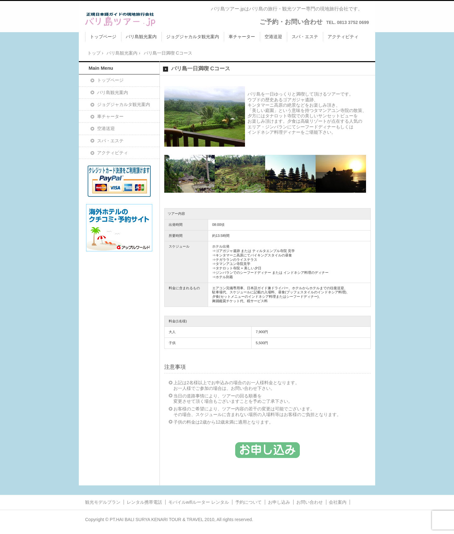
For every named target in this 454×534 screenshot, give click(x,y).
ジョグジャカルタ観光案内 (192, 36)
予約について (248, 502)
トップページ (103, 36)
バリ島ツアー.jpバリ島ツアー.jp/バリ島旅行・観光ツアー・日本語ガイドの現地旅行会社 (120, 19)
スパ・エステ (305, 36)
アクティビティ (343, 36)
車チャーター (242, 36)
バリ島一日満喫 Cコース (200, 68)
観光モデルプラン (102, 502)
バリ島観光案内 (141, 36)
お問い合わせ (309, 502)
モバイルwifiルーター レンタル (198, 502)
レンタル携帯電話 (144, 502)
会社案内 (337, 502)
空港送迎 (273, 36)
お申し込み (279, 502)
